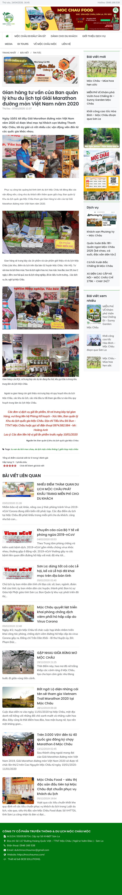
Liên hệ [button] (66, 43)
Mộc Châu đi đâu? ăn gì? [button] (30, 36)
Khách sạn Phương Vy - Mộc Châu (100, 233)
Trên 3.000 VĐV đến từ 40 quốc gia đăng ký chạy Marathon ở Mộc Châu (57, 739)
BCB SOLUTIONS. (30, 859)
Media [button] (8, 43)
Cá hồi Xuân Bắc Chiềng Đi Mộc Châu (100, 264)
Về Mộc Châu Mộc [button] (45, 43)
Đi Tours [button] (23, 43)
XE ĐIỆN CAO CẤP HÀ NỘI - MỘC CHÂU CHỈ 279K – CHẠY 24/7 (100, 277)
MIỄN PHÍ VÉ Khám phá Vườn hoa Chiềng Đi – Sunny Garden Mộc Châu (100, 98)
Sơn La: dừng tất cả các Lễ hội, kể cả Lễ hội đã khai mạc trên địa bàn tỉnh (58, 571)
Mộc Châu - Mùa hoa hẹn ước (109, 362)
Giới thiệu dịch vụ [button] (94, 36)
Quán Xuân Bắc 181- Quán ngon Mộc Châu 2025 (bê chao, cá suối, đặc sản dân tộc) (101, 248)
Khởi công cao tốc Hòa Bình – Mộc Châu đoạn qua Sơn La (101, 115)
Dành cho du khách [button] (64, 36)
